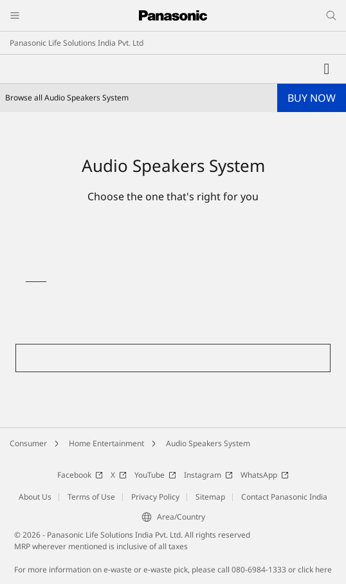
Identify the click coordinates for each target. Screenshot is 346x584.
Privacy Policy (155, 496)
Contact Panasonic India (284, 496)
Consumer (28, 443)
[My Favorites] (327, 69)
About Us (35, 496)
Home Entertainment (106, 443)
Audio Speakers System (208, 443)
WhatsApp (265, 474)
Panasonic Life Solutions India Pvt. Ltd (76, 42)
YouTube (155, 474)
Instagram (208, 474)
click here (315, 569)
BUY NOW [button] (311, 98)
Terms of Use (91, 496)
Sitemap (210, 496)
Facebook (80, 474)
